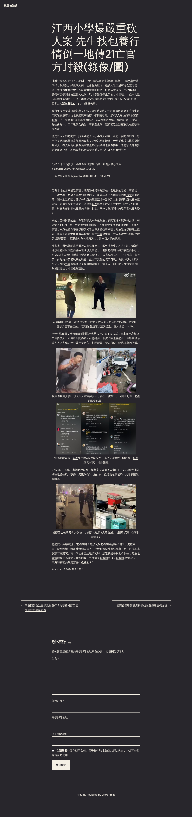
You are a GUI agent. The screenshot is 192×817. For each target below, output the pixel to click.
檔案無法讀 (10, 5)
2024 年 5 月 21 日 (75, 569)
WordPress (108, 794)
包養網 (77, 115)
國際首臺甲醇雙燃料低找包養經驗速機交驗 (142, 605)
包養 (130, 81)
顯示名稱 (58, 701)
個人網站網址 (60, 734)
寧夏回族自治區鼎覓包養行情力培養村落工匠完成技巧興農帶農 (51, 608)
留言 (55, 658)
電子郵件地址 (61, 717)
